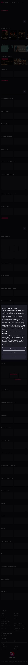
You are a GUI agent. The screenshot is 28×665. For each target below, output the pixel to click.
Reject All (14, 352)
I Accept (14, 356)
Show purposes (14, 348)
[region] (14, 332)
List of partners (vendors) (8, 344)
